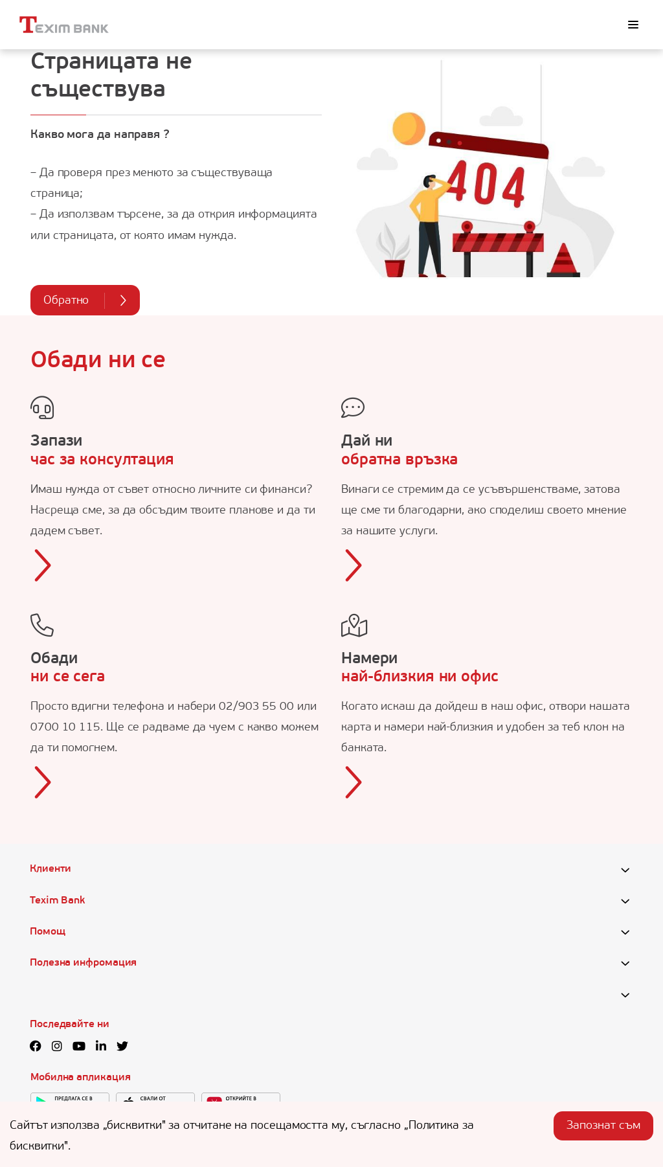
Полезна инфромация (83, 963)
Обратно (85, 301)
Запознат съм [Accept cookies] (603, 1126)
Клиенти (50, 869)
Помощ (47, 932)
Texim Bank (57, 901)
